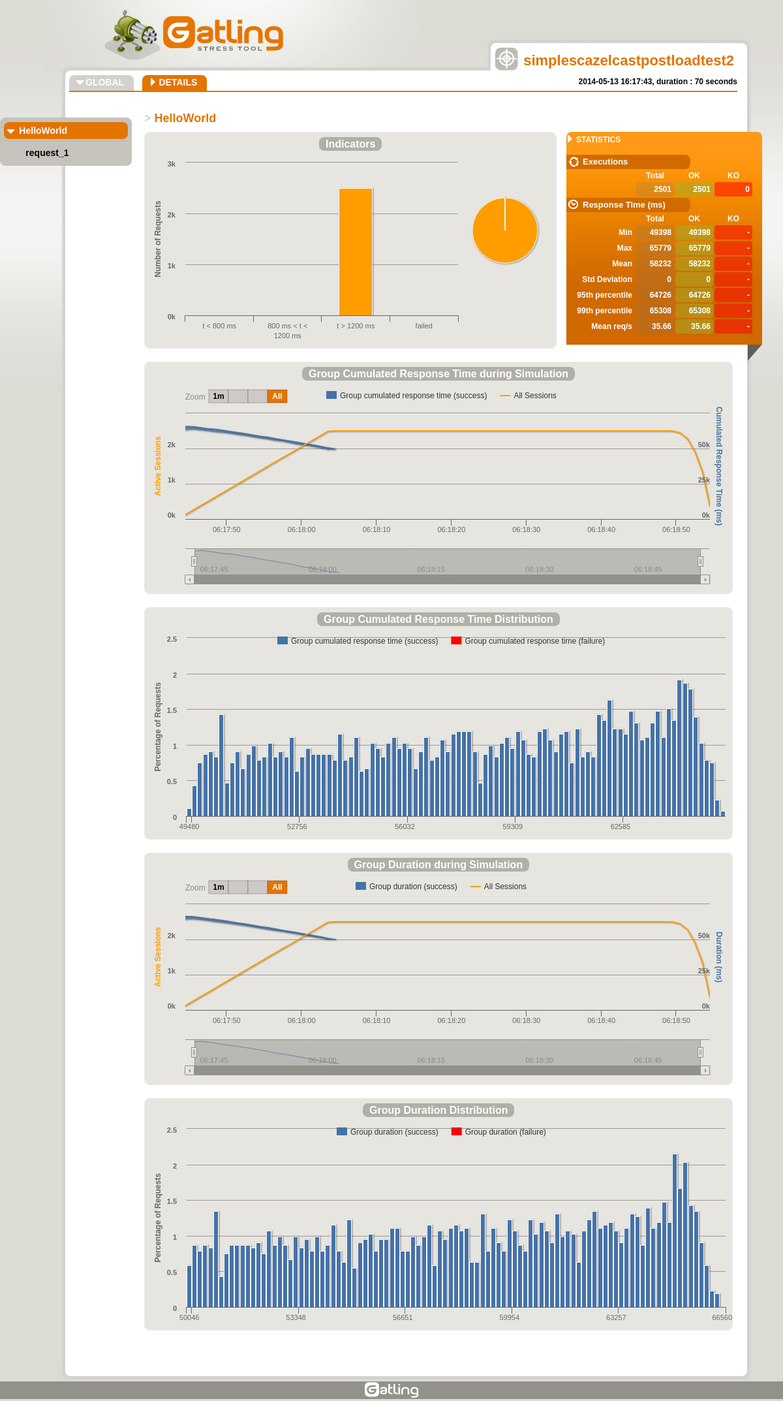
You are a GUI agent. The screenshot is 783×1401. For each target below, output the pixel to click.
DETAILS (178, 82)
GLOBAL (104, 82)
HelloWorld (43, 130)
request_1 (47, 153)
